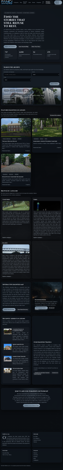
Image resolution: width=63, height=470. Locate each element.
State (29, 2)
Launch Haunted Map (9, 309)
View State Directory (23, 309)
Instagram (36, 460)
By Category (36, 438)
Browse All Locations (55, 115)
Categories (16, 2)
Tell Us (43, 2)
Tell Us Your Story (6, 454)
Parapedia (39, 2)
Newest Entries (37, 440)
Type (5, 77)
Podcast (35, 456)
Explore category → (7, 237)
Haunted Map (5, 453)
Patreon (35, 453)
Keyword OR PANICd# (9, 72)
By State (36, 436)
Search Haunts (57, 2)
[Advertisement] (47, 251)
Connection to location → (10, 102)
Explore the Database (10, 46)
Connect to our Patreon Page (31, 405)
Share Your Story (36, 46)
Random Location (48, 2)
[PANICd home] (7, 2)
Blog (35, 458)
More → (4, 148)
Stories (33, 2)
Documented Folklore (41, 308)
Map (21, 2)
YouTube (36, 454)
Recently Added (25, 2)
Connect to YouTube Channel (42, 372)
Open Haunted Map (23, 46)
